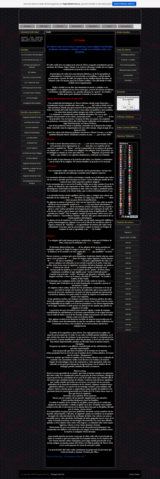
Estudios (24, 50)
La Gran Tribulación (31, 127)
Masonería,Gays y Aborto (128, 70)
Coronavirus (126, 26)
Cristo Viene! (134, 474)
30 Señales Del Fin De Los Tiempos (32, 182)
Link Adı (128, 243)
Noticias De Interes (125, 222)
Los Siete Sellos (31, 138)
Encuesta (121, 92)
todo (83, 144)
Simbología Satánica (128, 55)
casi (108, 114)
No (129, 104)
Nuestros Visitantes (125, 136)
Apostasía (93, 26)
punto (82, 146)
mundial (88, 105)
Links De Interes (124, 50)
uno (76, 247)
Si (129, 102)
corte (93, 249)
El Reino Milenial (32, 158)
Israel (109, 26)
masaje (51, 290)
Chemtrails (128, 80)
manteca (77, 261)
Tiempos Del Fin (57, 474)
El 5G (128, 227)
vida (61, 150)
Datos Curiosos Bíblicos (127, 127)
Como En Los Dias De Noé (32, 77)
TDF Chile (44, 26)
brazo (108, 249)
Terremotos (76, 26)
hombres (88, 153)
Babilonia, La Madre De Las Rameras (32, 170)
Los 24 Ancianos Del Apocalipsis (32, 55)
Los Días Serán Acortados (32, 93)
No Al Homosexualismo (128, 65)
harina (53, 261)
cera (51, 267)
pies (68, 207)
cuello (105, 117)
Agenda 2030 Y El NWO (128, 237)
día (110, 103)
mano (82, 204)
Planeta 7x (128, 232)
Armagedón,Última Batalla (32, 103)
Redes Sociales (123, 32)
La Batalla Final (32, 143)
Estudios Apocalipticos (31, 112)
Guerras (60, 26)
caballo (73, 267)
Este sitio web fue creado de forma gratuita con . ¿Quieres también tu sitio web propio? (80, 4)
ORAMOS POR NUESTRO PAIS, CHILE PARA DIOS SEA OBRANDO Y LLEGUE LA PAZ (32, 41)
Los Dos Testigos (32, 98)
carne (69, 258)
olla (105, 198)
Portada (27, 26)
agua (72, 198)
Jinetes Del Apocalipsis (32, 133)
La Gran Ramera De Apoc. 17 (32, 60)
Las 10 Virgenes (31, 148)
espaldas (109, 281)
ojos (90, 229)
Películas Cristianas (125, 117)
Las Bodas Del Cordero (32, 122)
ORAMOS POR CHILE (30, 32)
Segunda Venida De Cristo (32, 117)
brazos (94, 117)
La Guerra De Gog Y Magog (32, 153)
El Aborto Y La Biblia (128, 60)
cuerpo (89, 252)
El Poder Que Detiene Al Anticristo (32, 66)
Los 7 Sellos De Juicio (31, 83)
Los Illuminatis (128, 75)
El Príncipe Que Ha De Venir (31, 88)
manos (79, 193)
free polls (136, 109)
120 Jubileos (32, 72)
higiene (89, 243)
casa (94, 135)
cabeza (110, 267)
